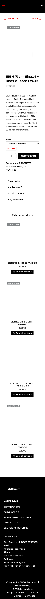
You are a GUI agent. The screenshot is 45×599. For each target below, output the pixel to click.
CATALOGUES (11, 512)
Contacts (30, 596)
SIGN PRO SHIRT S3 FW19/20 (22, 263)
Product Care (16, 193)
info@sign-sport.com (14, 549)
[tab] (22, 181)
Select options (22, 271)
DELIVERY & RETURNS (16, 528)
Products (33, 592)
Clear (11, 148)
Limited (17, 596)
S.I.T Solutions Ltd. (23, 589)
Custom (20, 592)
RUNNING (11, 166)
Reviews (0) (15, 187)
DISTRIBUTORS (12, 507)
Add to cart (28, 156)
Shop (19, 166)
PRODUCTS (25, 163)
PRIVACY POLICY (13, 522)
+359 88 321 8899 (13, 555)
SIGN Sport (14, 489)
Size (8, 139)
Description (14, 181)
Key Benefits (15, 199)
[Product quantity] (11, 156)
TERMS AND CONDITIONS (17, 517)
